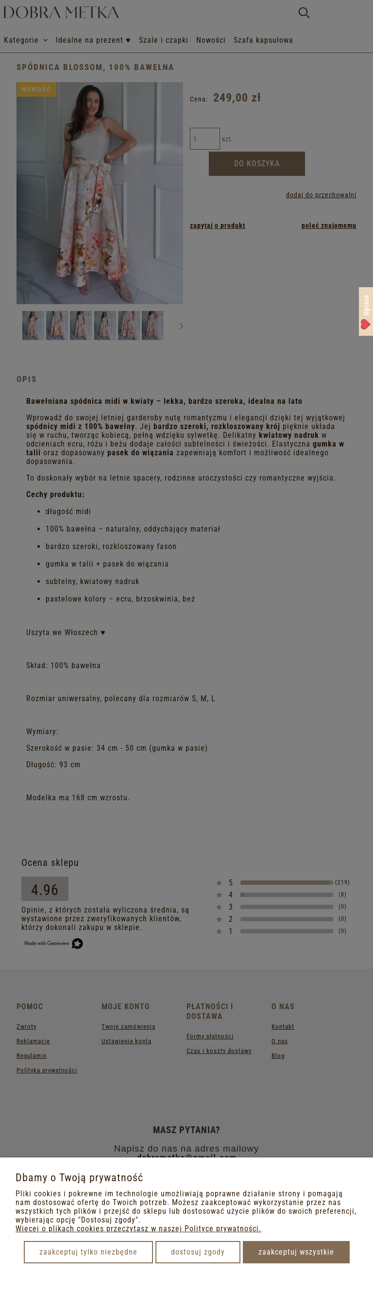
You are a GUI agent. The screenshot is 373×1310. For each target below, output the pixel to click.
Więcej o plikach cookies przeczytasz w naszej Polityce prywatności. (138, 1228)
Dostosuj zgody (198, 1252)
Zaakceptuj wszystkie (296, 1252)
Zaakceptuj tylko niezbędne (88, 1252)
